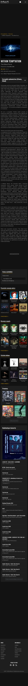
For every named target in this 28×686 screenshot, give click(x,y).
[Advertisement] (12, 18)
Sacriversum (5, 473)
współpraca (17, 654)
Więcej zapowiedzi (14, 420)
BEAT (3, 508)
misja (16, 647)
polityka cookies (18, 650)
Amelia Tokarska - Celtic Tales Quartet (11, 564)
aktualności (3, 645)
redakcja (16, 645)
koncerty (3, 647)
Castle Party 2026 (6, 521)
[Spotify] (13, 665)
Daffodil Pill (20, 403)
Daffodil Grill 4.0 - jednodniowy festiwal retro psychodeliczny (12, 479)
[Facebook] (10, 665)
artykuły (2, 656)
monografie (3, 654)
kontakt (16, 656)
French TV (8, 417)
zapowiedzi (3, 649)
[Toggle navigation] (25, 2)
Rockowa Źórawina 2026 (7, 503)
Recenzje (11, 33)
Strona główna (4, 33)
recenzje (2, 650)
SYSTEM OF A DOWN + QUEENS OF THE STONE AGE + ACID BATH (13, 538)
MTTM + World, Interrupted (8, 467)
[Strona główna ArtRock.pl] (5, 2)
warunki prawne (18, 649)
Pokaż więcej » (4, 316)
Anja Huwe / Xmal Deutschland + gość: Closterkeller (13, 515)
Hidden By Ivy (20, 417)
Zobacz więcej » (5, 383)
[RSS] (16, 665)
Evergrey (8, 403)
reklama (16, 652)
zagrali (2, 652)
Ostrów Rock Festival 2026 (8, 550)
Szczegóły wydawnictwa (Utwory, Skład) (12, 80)
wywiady (2, 658)
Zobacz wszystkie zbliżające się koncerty (14, 579)
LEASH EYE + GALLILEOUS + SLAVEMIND (11, 462)
